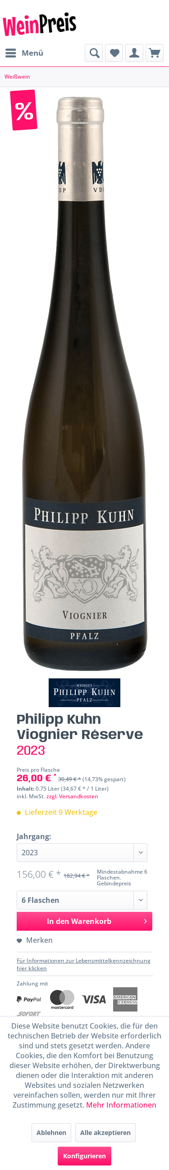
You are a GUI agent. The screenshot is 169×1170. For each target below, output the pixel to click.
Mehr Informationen (121, 1105)
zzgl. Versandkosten (72, 796)
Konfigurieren (84, 1156)
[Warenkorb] (155, 53)
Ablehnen (51, 1132)
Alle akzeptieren (105, 1132)
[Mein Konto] (134, 53)
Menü (24, 52)
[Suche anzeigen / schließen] (94, 53)
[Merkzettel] (114, 53)
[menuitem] (24, 53)
